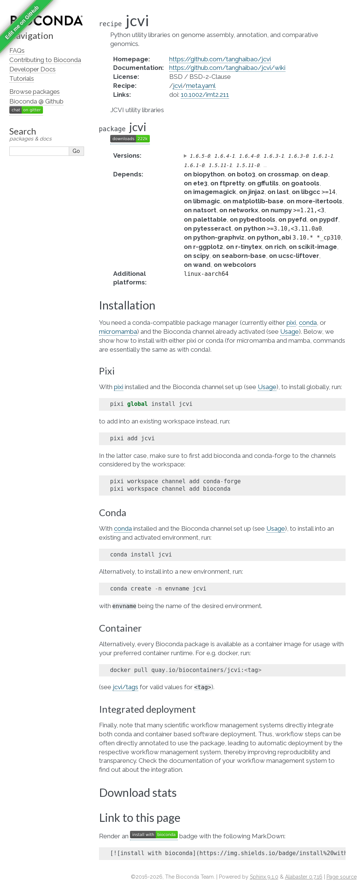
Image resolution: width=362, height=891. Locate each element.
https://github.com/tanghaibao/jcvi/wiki (227, 67)
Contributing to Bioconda (45, 60)
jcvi (177, 85)
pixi (291, 322)
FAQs (17, 50)
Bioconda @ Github (36, 101)
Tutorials (21, 78)
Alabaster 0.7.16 (303, 877)
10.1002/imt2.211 (205, 94)
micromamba (118, 331)
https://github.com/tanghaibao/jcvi (220, 59)
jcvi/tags (125, 687)
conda (308, 322)
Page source (342, 877)
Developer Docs (32, 69)
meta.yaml (201, 85)
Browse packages (34, 91)
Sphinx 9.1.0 (264, 877)
